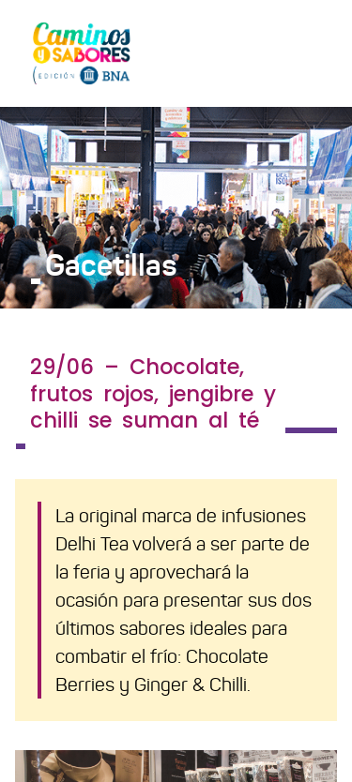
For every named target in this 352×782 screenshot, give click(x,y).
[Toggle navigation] (310, 52)
